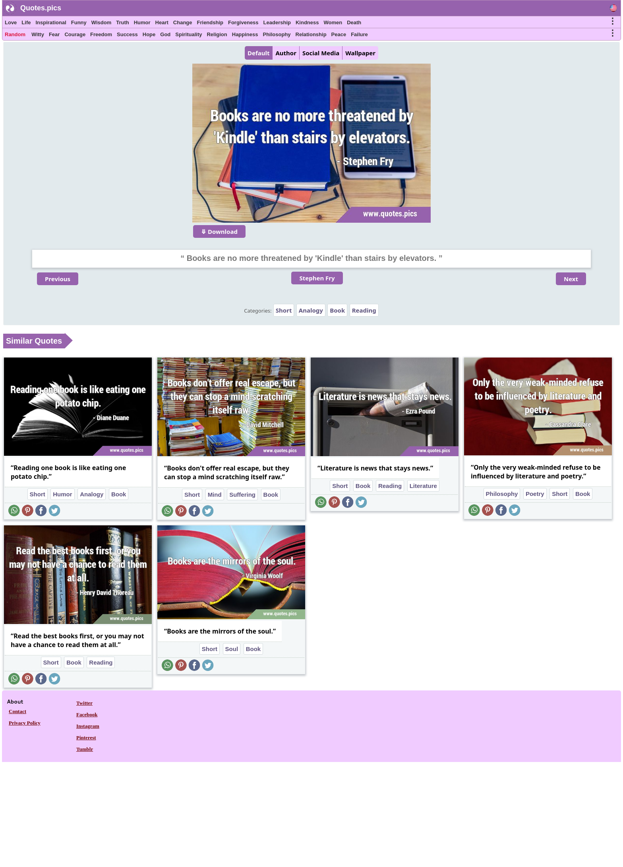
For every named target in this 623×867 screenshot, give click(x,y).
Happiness (245, 34)
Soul (231, 648)
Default (258, 53)
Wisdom (101, 22)
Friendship (210, 22)
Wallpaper (360, 53)
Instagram (87, 726)
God (165, 34)
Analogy (311, 310)
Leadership (277, 22)
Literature (423, 485)
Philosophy (277, 34)
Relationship (311, 34)
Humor (142, 22)
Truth (122, 22)
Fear (54, 34)
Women (332, 22)
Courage (74, 34)
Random (15, 34)
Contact (17, 711)
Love (11, 22)
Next (571, 279)
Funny (79, 22)
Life (26, 22)
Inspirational (50, 22)
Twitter (84, 703)
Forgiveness (243, 22)
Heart (161, 22)
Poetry (535, 493)
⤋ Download (219, 231)
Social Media (320, 53)
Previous (57, 279)
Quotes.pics (40, 8)
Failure (359, 34)
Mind (215, 494)
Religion (217, 34)
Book (337, 310)
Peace (338, 34)
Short (284, 310)
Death (354, 22)
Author (285, 53)
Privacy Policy (25, 723)
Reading (364, 310)
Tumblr (84, 749)
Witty (37, 34)
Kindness (307, 22)
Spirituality (188, 34)
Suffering (242, 494)
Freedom (101, 34)
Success (127, 34)
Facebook (86, 714)
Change (182, 22)
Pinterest (86, 738)
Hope (149, 34)
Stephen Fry (317, 278)
